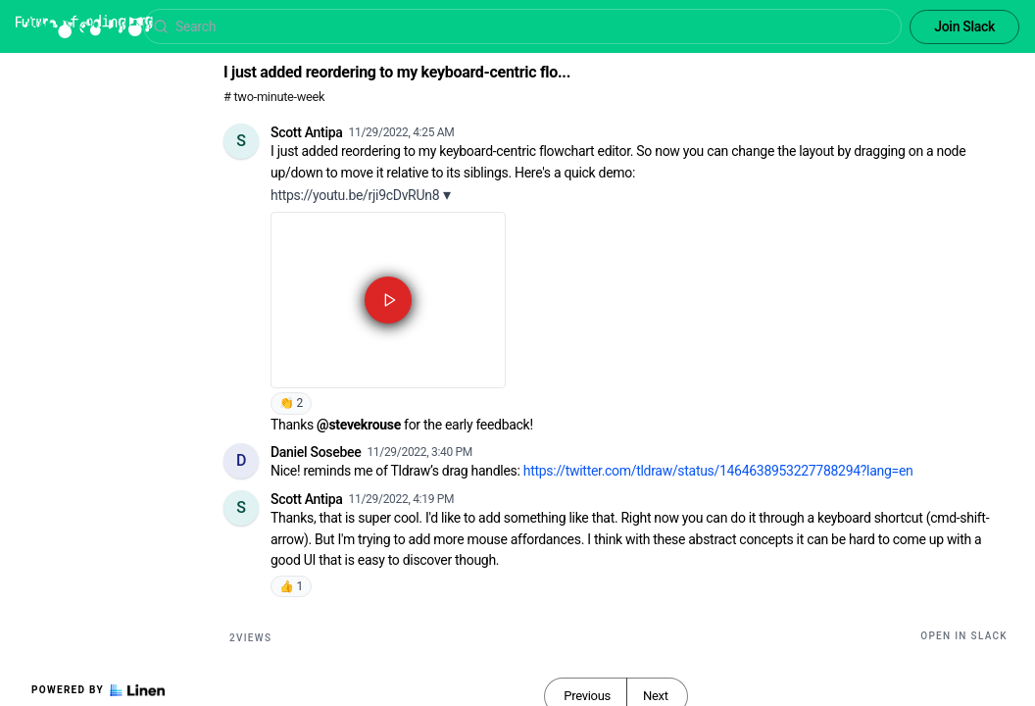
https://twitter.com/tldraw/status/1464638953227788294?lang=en (718, 471)
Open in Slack (964, 635)
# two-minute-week (273, 96)
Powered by (98, 690)
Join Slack (964, 26)
